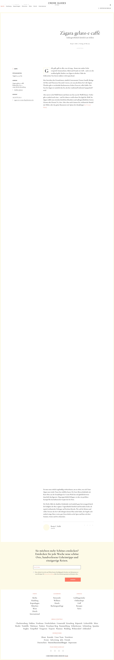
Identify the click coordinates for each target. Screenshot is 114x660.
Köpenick (78, 623)
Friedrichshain (50, 623)
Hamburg (11, 8)
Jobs (61, 640)
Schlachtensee (76, 626)
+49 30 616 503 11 (17, 97)
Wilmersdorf (76, 629)
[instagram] (55, 651)
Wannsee (59, 629)
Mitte (96, 623)
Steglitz (26, 629)
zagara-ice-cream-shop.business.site (24, 100)
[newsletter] (63, 651)
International (44, 8)
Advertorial (80, 48)
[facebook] (50, 651)
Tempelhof (34, 629)
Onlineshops (79, 600)
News (79, 608)
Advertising (54, 640)
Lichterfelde (88, 623)
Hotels (57, 603)
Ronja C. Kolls (74, 43)
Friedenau (39, 623)
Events (46, 640)
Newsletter (69, 637)
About (43, 637)
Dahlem (32, 623)
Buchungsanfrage (57, 606)
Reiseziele (57, 598)
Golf (79, 603)
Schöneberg (87, 626)
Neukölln (25, 626)
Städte (5, 5)
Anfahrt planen (18, 90)
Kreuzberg (70, 623)
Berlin (5, 8)
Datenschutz (42, 642)
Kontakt (50, 637)
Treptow (51, 629)
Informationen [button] (56, 633)
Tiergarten (43, 629)
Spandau (96, 626)
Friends (67, 640)
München (27, 8)
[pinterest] (59, 651)
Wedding (67, 629)
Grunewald (61, 623)
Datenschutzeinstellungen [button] (57, 642)
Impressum (72, 642)
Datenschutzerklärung (49, 574)
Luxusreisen (15, 5)
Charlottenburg (22, 623)
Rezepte (79, 606)
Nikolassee (34, 626)
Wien (32, 8)
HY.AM (66, 656)
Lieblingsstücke (79, 598)
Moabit (18, 626)
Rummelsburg (64, 626)
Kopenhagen (19, 8)
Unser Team (59, 637)
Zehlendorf (87, 629)
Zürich (38, 8)
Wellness (57, 600)
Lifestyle (26, 5)
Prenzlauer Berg (52, 626)
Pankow (42, 626)
